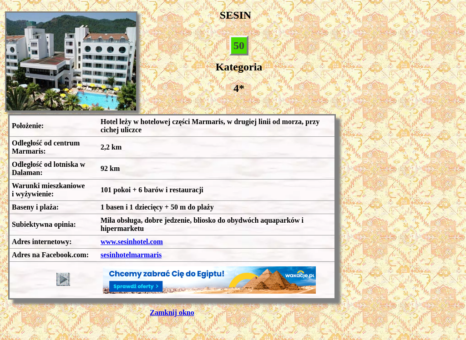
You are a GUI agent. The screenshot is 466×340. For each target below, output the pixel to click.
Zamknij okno (172, 312)
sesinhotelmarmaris (131, 255)
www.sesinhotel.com (132, 241)
